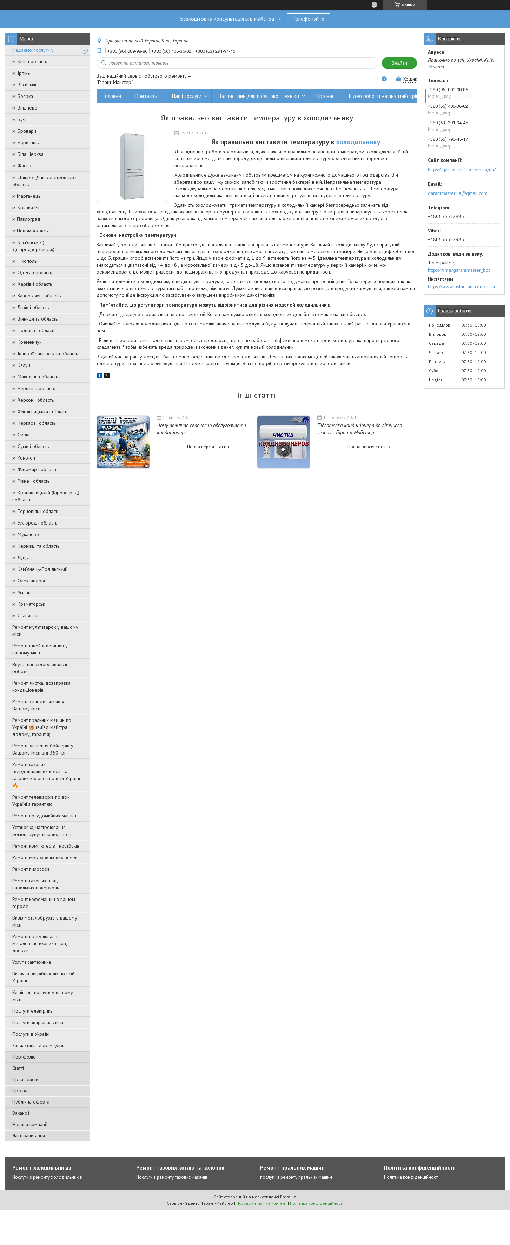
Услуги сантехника (31, 962)
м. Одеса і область (32, 272)
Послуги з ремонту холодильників (47, 1177)
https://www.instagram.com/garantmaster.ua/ (464, 286)
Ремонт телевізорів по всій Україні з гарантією (41, 800)
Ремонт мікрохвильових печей (45, 857)
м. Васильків (25, 84)
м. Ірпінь (21, 73)
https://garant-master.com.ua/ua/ (462, 169)
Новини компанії (29, 1124)
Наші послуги (186, 96)
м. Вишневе (24, 108)
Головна (112, 96)
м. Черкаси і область (33, 423)
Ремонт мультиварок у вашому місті (45, 630)
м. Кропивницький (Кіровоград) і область (45, 496)
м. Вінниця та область (35, 319)
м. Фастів (21, 166)
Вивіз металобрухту (456, 96)
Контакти (146, 96)
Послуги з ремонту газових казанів (171, 1177)
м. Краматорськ (28, 604)
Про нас (20, 1090)
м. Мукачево (25, 534)
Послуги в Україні (30, 1034)
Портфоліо (24, 1057)
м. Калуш (22, 365)
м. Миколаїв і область (35, 377)
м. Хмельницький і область (40, 411)
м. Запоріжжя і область (36, 295)
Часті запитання (28, 1135)
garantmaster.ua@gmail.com (458, 193)
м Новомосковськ (31, 231)
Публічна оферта (30, 1102)
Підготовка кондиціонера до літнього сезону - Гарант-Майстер (359, 429)
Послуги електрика (32, 1011)
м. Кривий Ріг (26, 207)
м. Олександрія (28, 581)
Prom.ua (288, 1196)
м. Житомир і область (34, 469)
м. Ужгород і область (34, 523)
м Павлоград (26, 219)
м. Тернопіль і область (35, 511)
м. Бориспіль (25, 142)
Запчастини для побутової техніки (259, 96)
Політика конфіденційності (411, 1177)
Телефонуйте (308, 18)
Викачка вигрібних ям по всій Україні (43, 977)
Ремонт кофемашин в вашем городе (43, 902)
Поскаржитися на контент (261, 1203)
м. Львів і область (30, 307)
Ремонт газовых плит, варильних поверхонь (35, 884)
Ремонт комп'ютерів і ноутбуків (45, 846)
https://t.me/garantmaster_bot (459, 270)
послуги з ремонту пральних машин (296, 1177)
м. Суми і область (30, 446)
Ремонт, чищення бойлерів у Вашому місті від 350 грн (42, 749)
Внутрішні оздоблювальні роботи (39, 667)
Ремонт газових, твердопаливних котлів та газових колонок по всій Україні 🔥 (46, 775)
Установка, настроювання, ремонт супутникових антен (41, 830)
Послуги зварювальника (37, 1022)
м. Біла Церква (28, 154)
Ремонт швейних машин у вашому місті (40, 649)
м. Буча (20, 119)
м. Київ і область (29, 61)
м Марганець (26, 196)
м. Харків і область (32, 284)
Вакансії (20, 1113)
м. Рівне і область (30, 481)
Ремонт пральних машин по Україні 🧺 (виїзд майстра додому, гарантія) (41, 727)
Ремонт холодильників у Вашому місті (38, 705)
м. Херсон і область (33, 400)
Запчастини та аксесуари (38, 1045)
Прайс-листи (25, 1079)
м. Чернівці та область (35, 546)
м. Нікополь (24, 261)
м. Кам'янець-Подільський (39, 569)
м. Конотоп (23, 458)
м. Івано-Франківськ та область (45, 353)
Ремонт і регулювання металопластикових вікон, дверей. (39, 943)
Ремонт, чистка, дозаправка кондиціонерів (41, 686)
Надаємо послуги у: (33, 50)
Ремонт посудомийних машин (44, 815)
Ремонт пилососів (31, 869)
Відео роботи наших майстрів (383, 96)
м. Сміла (20, 435)
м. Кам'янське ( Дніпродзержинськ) (33, 245)
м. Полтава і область (33, 330)
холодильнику (358, 141)
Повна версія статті (206, 446)
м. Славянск (24, 615)
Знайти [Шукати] (399, 63)
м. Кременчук (26, 342)
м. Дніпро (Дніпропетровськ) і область (44, 180)
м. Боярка (22, 96)
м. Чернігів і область (33, 388)
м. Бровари (24, 131)
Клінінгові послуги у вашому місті (42, 995)
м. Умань (21, 592)
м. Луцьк (21, 557)
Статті (18, 1068)
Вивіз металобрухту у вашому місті (44, 921)
